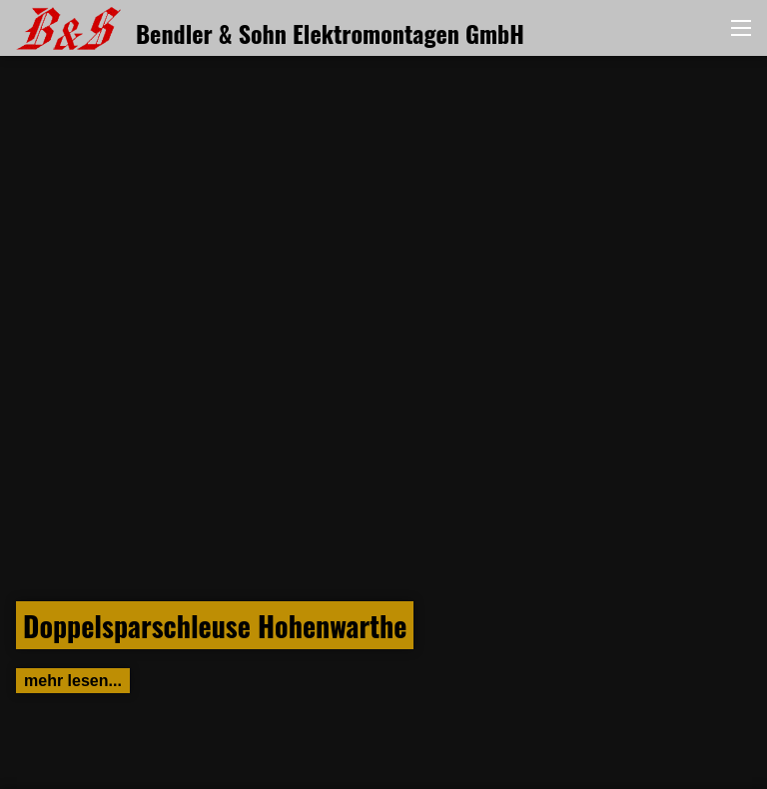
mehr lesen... (73, 680)
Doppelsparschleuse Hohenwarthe (214, 625)
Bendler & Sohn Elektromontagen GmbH (270, 33)
